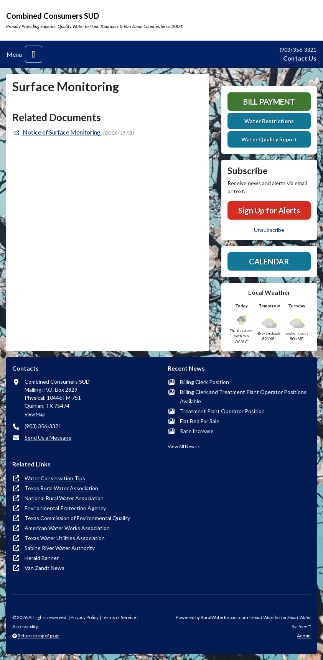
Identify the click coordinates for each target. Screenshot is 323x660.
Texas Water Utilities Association (65, 538)
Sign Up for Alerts (269, 210)
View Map (34, 414)
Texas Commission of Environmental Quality (77, 518)
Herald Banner (42, 558)
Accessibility (25, 626)
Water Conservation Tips (55, 478)
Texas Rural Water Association (61, 488)
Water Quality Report (269, 139)
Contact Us (299, 58)
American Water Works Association (67, 528)
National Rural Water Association (64, 498)
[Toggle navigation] (33, 54)
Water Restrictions (269, 121)
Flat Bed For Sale (199, 421)
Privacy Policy (85, 617)
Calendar (269, 261)
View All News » (184, 446)
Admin (304, 636)
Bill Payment (269, 101)
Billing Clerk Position (204, 382)
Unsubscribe (269, 230)
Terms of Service (119, 617)
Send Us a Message (48, 437)
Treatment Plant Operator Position (222, 411)
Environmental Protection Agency (65, 508)
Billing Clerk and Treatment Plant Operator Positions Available (243, 396)
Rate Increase (197, 431)
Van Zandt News (44, 568)
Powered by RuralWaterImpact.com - (243, 621)
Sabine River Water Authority (60, 548)
